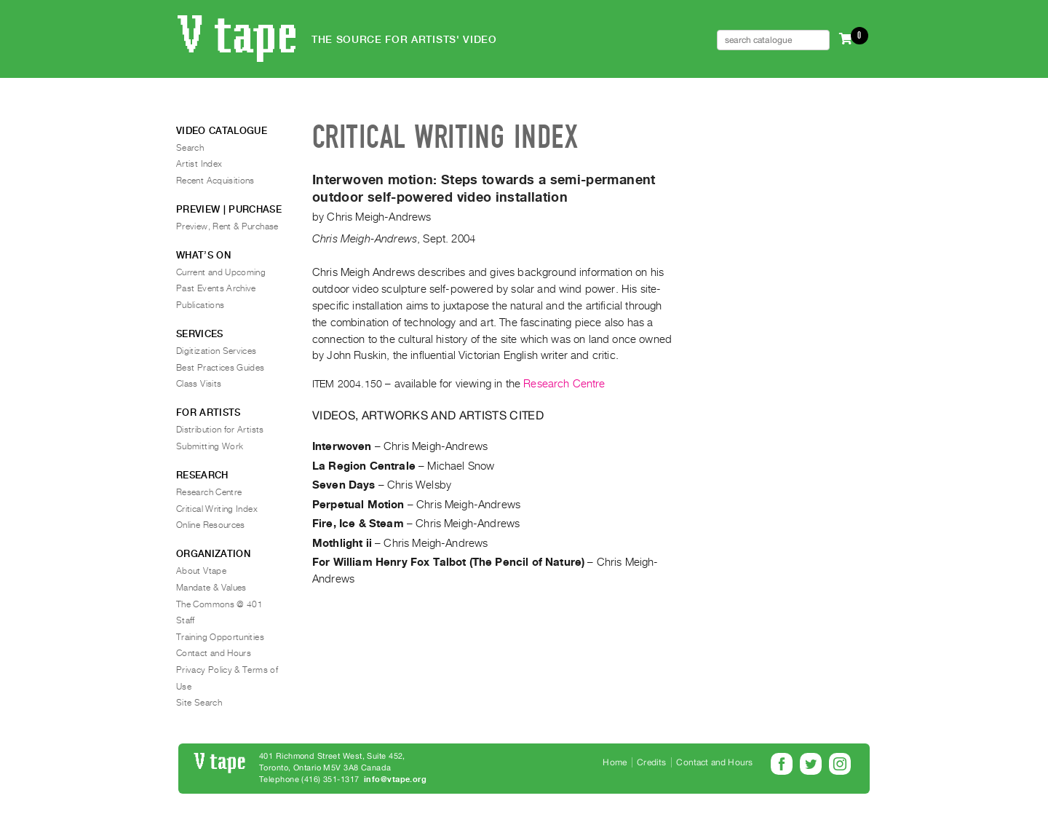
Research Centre (564, 384)
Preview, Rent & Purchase (227, 226)
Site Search (199, 703)
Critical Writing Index (217, 509)
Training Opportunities (220, 637)
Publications (200, 305)
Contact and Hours (213, 653)
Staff (185, 620)
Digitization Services (216, 351)
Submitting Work (209, 446)
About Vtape (201, 571)
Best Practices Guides (220, 368)
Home (615, 762)
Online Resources (210, 525)
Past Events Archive (216, 288)
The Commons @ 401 (219, 604)
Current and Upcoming (221, 272)
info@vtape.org (395, 779)
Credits (651, 762)
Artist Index (199, 164)
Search (190, 148)
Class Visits (198, 384)
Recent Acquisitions (215, 180)
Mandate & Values (211, 588)
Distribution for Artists (220, 430)
